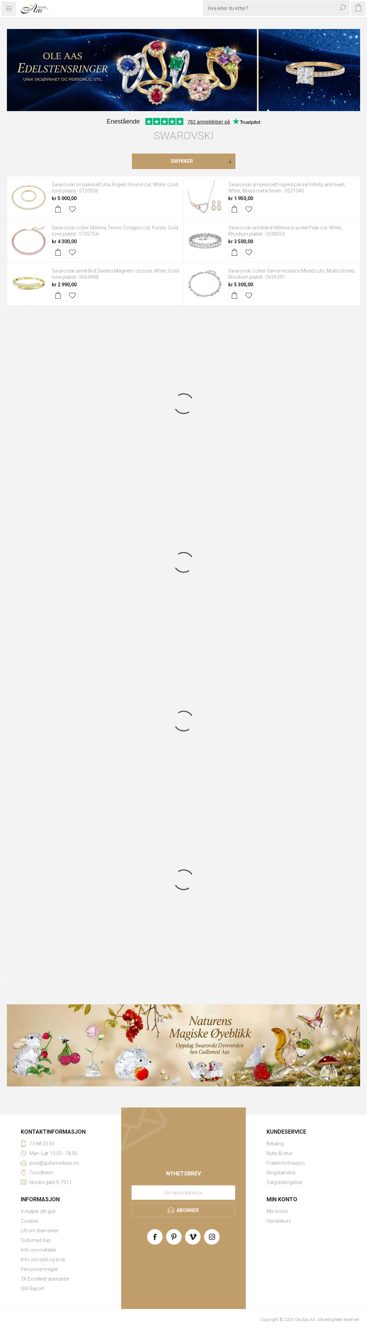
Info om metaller (38, 1250)
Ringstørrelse (281, 1172)
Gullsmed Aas (36, 1240)
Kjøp (58, 209)
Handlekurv (279, 1221)
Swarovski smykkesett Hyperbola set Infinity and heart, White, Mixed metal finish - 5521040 (287, 188)
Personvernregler (39, 1269)
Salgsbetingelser (284, 1182)
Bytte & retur (279, 1153)
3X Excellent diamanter (45, 1279)
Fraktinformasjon (286, 1163)
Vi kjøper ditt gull (38, 1211)
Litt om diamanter (40, 1230)
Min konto (277, 1211)
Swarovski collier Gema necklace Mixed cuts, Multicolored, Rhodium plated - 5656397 (291, 274)
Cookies (30, 1221)
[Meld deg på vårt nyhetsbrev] (183, 1192)
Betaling (275, 1143)
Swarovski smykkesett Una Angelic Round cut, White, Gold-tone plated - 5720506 (115, 188)
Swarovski (184, 135)
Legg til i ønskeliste (72, 209)
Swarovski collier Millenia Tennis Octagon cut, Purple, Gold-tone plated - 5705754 (116, 231)
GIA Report (32, 1288)
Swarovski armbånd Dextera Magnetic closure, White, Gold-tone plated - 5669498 (116, 274)
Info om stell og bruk (43, 1259)
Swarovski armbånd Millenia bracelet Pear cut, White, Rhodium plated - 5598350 (285, 231)
